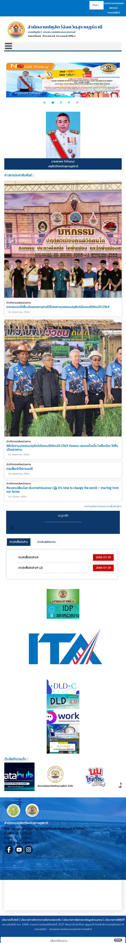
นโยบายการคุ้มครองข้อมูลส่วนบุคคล (82, 920)
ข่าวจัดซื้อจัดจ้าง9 (28, 557)
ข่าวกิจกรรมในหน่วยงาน (18, 302)
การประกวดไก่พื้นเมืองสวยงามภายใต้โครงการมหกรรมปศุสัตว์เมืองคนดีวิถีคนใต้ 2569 (58, 307)
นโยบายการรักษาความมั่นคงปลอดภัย (41, 920)
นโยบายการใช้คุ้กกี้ (114, 920)
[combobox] (96, 5)
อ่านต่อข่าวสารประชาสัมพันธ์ (103, 506)
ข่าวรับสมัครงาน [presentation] (46, 542)
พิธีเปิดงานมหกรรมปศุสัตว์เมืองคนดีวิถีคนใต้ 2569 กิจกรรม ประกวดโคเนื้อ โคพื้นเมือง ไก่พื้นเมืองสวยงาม (62, 447)
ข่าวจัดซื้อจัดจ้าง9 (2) (30, 568)
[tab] (19, 542)
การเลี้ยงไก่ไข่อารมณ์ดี (19, 468)
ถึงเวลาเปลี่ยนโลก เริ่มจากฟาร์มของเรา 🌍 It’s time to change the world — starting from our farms (62, 489)
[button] (47, 102)
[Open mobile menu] (8, 46)
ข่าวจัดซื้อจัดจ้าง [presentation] (19, 542)
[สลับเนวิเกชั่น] (12, 528)
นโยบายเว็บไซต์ (10, 920)
